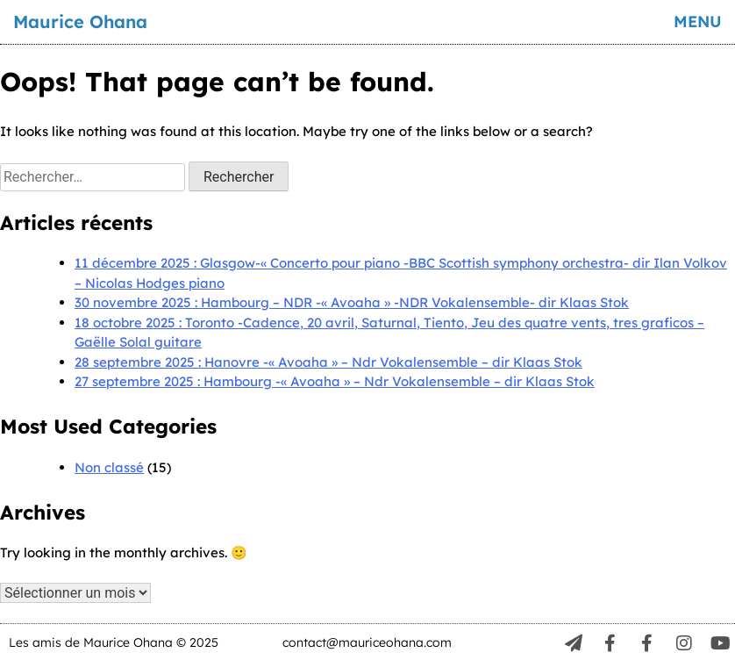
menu (698, 21)
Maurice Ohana (80, 21)
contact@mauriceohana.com (367, 642)
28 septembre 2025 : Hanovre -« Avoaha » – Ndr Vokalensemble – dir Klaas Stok (328, 362)
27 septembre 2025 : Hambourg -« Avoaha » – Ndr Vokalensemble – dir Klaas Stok (335, 381)
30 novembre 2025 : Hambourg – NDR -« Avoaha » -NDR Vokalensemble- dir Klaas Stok (352, 302)
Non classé (109, 467)
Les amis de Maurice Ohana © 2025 (113, 642)
